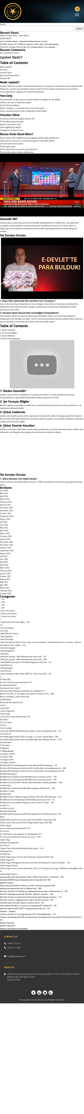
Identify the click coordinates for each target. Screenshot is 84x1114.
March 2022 (5, 567)
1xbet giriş (4, 653)
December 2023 (6, 507)
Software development (9, 842)
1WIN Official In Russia (9, 633)
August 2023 (5, 519)
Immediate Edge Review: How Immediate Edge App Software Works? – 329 (30, 739)
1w (1, 625)
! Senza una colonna (8, 613)
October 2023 (5, 513)
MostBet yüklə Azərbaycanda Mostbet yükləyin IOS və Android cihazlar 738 (30, 814)
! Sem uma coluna (7, 610)
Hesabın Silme (6, 72)
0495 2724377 (14, 943)
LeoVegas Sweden (7, 762)
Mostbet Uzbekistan (8, 811)
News (2, 816)
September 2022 (6, 550)
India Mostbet (5, 742)
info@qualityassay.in (17, 956)
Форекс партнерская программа (13, 928)
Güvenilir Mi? (5, 78)
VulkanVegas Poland (8, 874)
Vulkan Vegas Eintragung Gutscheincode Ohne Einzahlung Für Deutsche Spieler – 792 (35, 862)
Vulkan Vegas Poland (8, 865)
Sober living (5, 839)
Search (3, 24)
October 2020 (5, 593)
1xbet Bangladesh (7, 650)
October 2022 (5, 547)
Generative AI (5, 733)
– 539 (2, 602)
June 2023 (4, 524)
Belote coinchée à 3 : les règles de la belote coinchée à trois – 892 (27, 693)
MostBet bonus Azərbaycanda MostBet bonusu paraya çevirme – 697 (28, 779)
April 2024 (4, 496)
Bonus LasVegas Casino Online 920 (14, 696)
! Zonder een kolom (8, 616)
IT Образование (6, 751)
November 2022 (6, 544)
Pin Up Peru (4, 831)
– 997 (2, 607)
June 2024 (4, 490)
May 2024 (4, 493)
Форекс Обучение (7, 925)
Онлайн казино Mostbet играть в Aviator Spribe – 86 (22, 902)
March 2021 (5, 587)
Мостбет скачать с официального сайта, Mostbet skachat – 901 (27, 899)
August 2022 (5, 553)
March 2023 (5, 533)
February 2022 (6, 570)
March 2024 (5, 499)
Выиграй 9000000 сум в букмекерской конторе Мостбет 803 (25, 879)
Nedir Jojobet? (6, 66)
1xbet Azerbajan (6, 639)
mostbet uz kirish (7, 808)
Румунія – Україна (8, 911)
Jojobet (3, 222)
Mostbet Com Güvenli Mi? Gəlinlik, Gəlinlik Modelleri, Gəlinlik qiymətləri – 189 (31, 782)
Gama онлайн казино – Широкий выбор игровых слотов (23, 41)
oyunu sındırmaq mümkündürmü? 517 (15, 828)
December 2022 (6, 542)
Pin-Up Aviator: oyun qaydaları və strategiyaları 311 (21, 834)
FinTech (3, 725)
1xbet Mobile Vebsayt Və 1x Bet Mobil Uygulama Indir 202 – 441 (26, 662)
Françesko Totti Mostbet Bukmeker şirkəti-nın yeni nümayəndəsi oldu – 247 (30, 730)
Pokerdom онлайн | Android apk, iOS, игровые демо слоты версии (27, 47)
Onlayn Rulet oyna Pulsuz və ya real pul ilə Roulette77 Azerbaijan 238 (28, 819)
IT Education (5, 745)
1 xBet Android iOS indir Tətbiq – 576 (15, 622)
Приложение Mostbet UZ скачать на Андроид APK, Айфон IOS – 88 (28, 905)
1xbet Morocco (6, 665)
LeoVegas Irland (6, 759)
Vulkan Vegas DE (7, 859)
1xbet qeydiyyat (6, 668)
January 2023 (5, 539)
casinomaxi (4, 708)
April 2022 (4, 564)
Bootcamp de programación (11, 702)
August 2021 (5, 579)
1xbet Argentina (6, 636)
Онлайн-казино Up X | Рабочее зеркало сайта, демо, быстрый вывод (29, 44)
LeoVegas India (6, 756)
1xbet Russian (5, 670)
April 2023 (4, 530)
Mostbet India (5, 793)
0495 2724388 (14, 947)
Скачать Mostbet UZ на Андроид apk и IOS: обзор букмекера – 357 (28, 914)
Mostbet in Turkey (7, 791)
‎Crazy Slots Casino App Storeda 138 (15, 716)
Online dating (5, 825)
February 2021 (6, 590)
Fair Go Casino (6, 722)
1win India (4, 630)
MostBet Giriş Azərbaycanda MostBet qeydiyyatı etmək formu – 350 (27, 788)
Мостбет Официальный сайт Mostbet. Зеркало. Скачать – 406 (26, 894)
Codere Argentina (7, 710)
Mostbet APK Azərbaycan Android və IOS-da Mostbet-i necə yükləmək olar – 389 (33, 768)
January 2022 (5, 573)
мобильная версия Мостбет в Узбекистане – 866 (20, 888)
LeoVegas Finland (7, 753)
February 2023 (6, 536)
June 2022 (4, 559)
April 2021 (4, 584)
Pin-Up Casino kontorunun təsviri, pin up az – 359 (20, 836)
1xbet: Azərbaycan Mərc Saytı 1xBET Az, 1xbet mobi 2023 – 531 (25, 673)
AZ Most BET (5, 679)
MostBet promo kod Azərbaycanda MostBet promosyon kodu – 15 (27, 799)
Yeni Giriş (3, 69)
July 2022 (3, 556)
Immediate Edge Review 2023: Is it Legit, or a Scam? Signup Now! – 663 (29, 736)
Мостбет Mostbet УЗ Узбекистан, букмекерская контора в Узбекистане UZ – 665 (34, 891)
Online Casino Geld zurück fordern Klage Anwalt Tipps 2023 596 (26, 822)
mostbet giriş (5, 785)
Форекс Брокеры (7, 922)
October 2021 (5, 576)
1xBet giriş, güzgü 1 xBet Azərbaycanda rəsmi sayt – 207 (23, 656)
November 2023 (6, 510)
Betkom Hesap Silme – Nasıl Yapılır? (14, 35)
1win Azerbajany (6, 627)
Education (4, 719)
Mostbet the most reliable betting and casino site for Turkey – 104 (27, 802)
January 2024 (5, 504)
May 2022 (4, 562)
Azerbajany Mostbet (8, 685)
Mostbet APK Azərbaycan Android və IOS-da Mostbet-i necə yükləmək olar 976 (32, 771)
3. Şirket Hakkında (7, 335)
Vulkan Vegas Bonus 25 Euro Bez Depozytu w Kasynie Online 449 (26, 856)
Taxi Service (5, 845)
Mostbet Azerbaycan (8, 773)
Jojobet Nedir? (6, 38)
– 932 (2, 605)
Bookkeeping (5, 699)
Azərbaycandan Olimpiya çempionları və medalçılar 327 (22, 690)
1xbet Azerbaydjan (7, 647)
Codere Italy (5, 713)
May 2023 (4, 527)
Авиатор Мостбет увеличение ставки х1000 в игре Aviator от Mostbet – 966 (32, 877)
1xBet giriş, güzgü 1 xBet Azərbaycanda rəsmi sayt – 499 (23, 659)
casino (2, 705)
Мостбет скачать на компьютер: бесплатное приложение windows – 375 (31, 897)
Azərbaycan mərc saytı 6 (10, 688)
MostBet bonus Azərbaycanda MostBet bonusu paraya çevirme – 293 (28, 776)
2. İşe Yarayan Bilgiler (8, 332)
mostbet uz (4, 805)
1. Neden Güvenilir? (8, 330)
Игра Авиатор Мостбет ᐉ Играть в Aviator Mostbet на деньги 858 (27, 885)
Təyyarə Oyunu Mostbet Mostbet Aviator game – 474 (21, 848)
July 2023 (3, 521)
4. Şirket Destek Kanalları (10, 338)
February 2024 (6, 501)
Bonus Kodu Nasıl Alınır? (10, 75)
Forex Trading (5, 728)
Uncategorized (6, 851)
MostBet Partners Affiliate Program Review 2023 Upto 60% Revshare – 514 (30, 796)
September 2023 (6, 516)
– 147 (2, 599)
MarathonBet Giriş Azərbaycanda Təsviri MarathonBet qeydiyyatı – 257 (28, 765)
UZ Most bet (5, 854)
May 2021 (4, 582)
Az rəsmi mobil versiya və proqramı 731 (16, 682)
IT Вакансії (4, 748)
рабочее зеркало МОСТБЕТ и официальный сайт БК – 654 (25, 908)
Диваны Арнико (6, 882)
